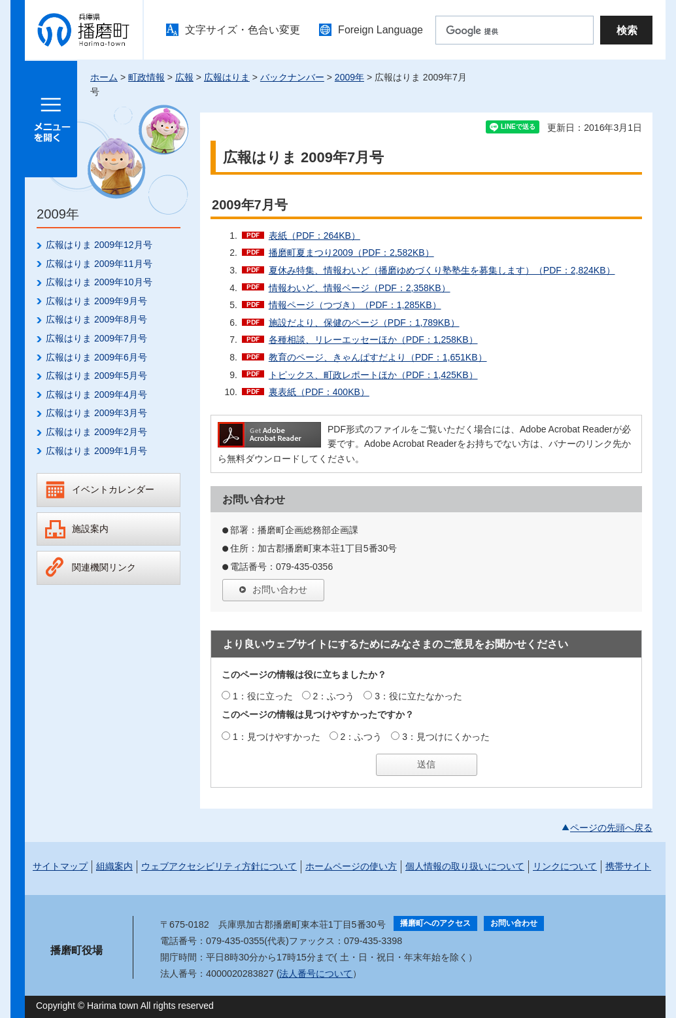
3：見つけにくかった (446, 736)
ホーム (104, 77)
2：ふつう (334, 696)
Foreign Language (380, 29)
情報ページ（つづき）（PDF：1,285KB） (355, 305)
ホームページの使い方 (351, 866)
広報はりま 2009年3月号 (96, 413)
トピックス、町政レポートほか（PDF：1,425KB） (373, 375)
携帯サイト (628, 866)
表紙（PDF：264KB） (314, 235)
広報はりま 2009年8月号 (96, 319)
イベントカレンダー (113, 489)
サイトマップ (60, 866)
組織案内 (114, 866)
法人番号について (315, 973)
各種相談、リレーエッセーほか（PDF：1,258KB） (373, 339)
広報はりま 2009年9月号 (96, 301)
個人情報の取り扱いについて (464, 866)
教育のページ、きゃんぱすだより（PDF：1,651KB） (378, 357)
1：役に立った (263, 696)
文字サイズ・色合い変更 (242, 29)
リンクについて (565, 866)
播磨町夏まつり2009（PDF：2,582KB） (351, 252)
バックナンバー (292, 77)
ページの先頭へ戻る (611, 827)
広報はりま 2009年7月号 (96, 338)
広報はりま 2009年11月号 (99, 263)
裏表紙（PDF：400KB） (319, 392)
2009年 (349, 77)
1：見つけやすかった (276, 736)
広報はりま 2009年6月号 (96, 357)
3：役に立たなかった (418, 696)
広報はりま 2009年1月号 (96, 451)
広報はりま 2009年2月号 (96, 432)
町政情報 (146, 77)
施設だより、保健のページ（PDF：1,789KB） (364, 322)
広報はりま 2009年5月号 (96, 375)
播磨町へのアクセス (435, 923)
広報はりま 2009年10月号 (99, 282)
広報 (184, 77)
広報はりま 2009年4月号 (96, 394)
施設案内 (90, 528)
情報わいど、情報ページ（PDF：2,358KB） (359, 288)
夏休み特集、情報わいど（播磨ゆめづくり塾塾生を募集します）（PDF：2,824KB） (442, 270)
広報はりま (227, 77)
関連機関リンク (104, 567)
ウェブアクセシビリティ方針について (219, 866)
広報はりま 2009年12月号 (99, 244)
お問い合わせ (279, 589)
